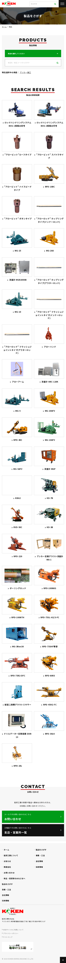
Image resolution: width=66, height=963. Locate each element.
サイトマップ (7, 937)
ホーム (4, 27)
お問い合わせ (9, 872)
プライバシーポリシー (11, 933)
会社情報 (39, 861)
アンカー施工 (25, 72)
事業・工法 (40, 855)
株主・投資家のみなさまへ (14, 878)
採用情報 (39, 867)
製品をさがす (41, 849)
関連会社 (7, 867)
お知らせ (7, 861)
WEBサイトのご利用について (13, 930)
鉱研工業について (11, 855)
